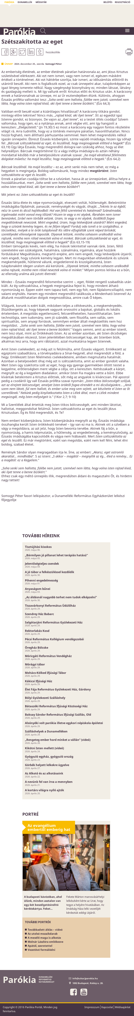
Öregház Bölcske (36, 648)
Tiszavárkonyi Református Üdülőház (50, 606)
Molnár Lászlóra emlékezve (45, 941)
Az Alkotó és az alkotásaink (44, 773)
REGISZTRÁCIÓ (122, 2)
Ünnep (9, 63)
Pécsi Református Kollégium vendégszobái (54, 639)
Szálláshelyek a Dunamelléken (46, 731)
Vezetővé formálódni (41, 949)
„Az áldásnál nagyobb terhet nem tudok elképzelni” (61, 597)
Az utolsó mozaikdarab (43, 933)
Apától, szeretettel (40, 945)
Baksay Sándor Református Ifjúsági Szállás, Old (58, 715)
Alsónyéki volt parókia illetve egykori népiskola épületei (64, 723)
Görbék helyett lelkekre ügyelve (47, 765)
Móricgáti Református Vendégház (48, 656)
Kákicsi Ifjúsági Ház (38, 681)
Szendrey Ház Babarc (39, 614)
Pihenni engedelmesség (41, 580)
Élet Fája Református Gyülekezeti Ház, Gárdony (58, 689)
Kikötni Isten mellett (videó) (44, 748)
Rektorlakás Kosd (37, 631)
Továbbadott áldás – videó (45, 929)
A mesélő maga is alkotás (44, 937)
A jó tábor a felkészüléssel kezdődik (49, 572)
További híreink (41, 535)
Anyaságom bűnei (37, 589)
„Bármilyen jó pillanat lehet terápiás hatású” (56, 555)
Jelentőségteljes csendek (42, 564)
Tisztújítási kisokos (38, 547)
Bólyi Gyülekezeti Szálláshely (45, 698)
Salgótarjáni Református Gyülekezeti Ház (54, 622)
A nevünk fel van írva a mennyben (49, 782)
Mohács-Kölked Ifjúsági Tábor (45, 673)
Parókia (19, 32)
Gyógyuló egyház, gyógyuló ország (49, 757)
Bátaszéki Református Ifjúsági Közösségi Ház (56, 706)
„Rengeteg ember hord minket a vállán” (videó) (57, 740)
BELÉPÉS (107, 2)
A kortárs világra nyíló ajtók (44, 790)
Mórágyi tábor (35, 664)
